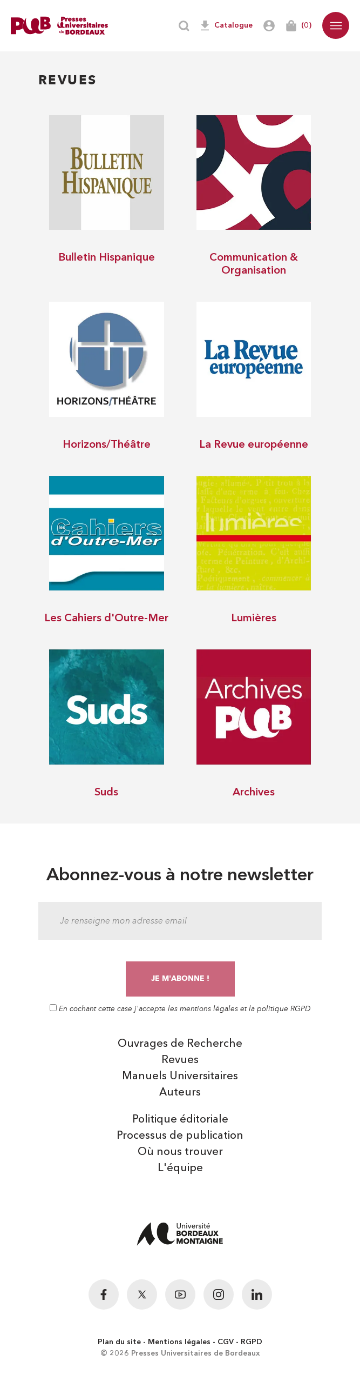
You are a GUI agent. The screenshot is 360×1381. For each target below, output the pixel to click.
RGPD (251, 1342)
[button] (335, 25)
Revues (180, 1060)
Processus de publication (180, 1136)
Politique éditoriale (180, 1119)
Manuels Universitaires (180, 1076)
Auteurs (180, 1092)
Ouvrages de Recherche (180, 1044)
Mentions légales (179, 1342)
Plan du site (119, 1342)
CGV (226, 1342)
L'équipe (180, 1168)
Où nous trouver (180, 1152)
